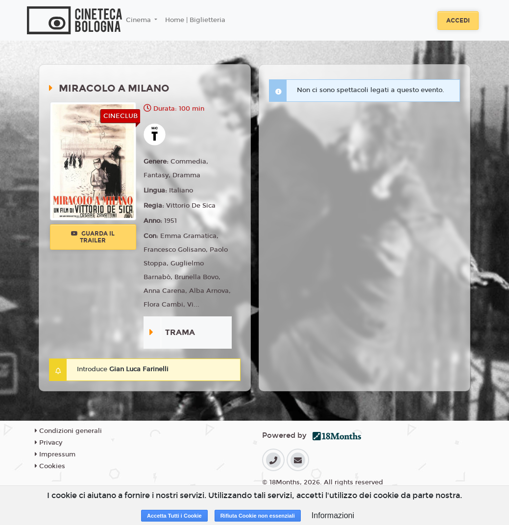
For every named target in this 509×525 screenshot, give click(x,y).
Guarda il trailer (93, 237)
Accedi (458, 20)
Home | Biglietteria (195, 20)
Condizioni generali (68, 431)
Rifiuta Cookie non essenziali (257, 516)
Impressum (55, 454)
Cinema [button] (139, 20)
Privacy (48, 443)
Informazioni (333, 515)
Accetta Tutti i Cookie (174, 516)
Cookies (50, 466)
